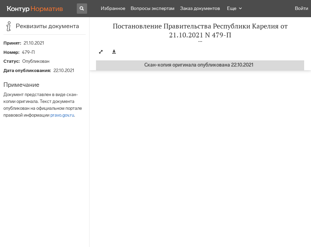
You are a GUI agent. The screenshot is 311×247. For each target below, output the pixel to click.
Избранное (113, 8)
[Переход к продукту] (35, 8)
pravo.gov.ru (62, 115)
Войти (301, 8)
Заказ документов (200, 8)
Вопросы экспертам (153, 8)
